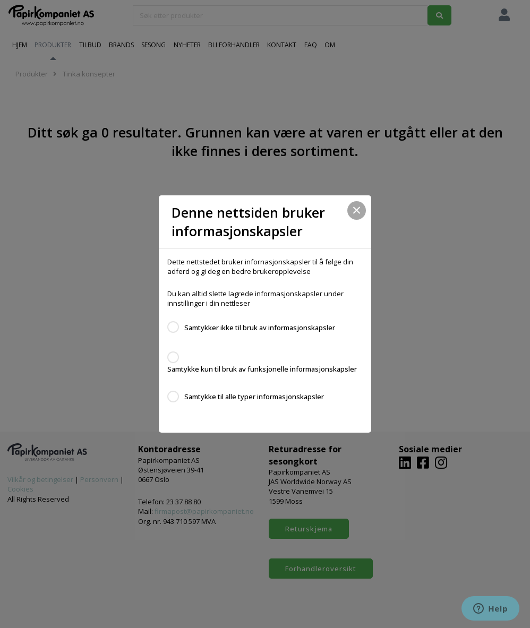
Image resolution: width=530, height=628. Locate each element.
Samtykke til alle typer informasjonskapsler (254, 396)
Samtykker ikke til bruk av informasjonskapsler (259, 327)
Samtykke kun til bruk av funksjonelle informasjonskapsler (262, 369)
